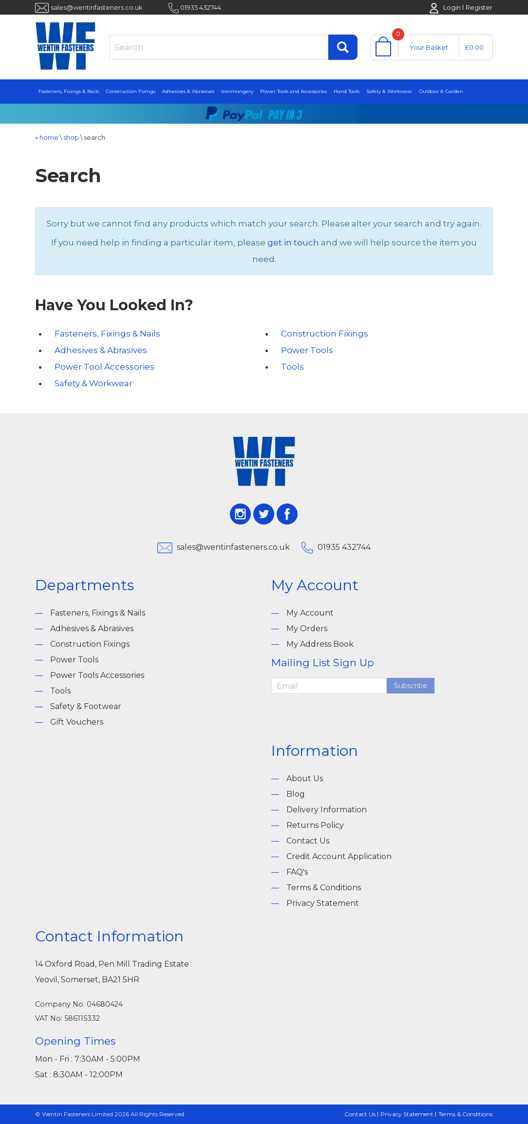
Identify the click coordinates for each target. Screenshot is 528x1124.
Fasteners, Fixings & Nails (68, 91)
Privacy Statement (322, 903)
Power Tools (307, 350)
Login (452, 7)
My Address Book (320, 644)
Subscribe (410, 685)
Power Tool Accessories (104, 367)
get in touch (293, 242)
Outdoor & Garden (441, 91)
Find (343, 47)
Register (479, 7)
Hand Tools (346, 91)
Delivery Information (326, 809)
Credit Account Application (339, 856)
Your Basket (429, 47)
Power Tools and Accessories (293, 91)
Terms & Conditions (323, 887)
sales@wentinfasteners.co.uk (97, 7)
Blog (295, 794)
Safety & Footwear (85, 706)
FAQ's (297, 872)
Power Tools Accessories (97, 675)
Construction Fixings (130, 91)
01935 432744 (200, 7)
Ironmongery (237, 91)
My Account (310, 613)
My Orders (306, 628)
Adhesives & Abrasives (188, 91)
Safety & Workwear (389, 91)
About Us (304, 778)
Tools (292, 367)
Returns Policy (315, 825)
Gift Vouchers (76, 722)
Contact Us (307, 840)
